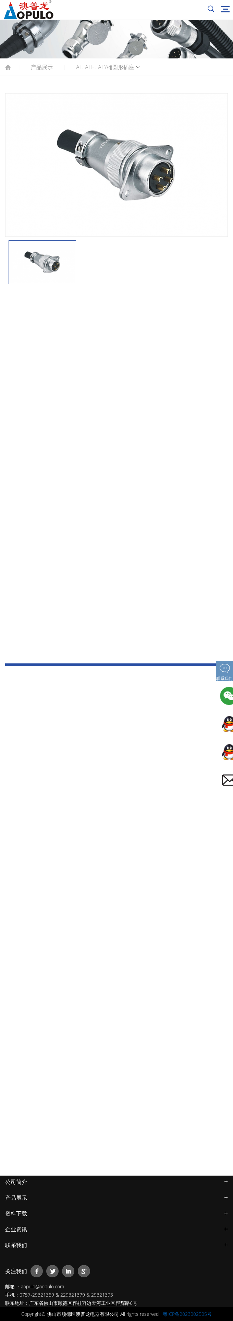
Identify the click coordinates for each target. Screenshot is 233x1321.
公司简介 (16, 1182)
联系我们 (16, 1245)
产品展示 (42, 67)
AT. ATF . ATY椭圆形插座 (105, 67)
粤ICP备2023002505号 (187, 1314)
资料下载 (16, 1213)
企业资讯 (16, 1229)
